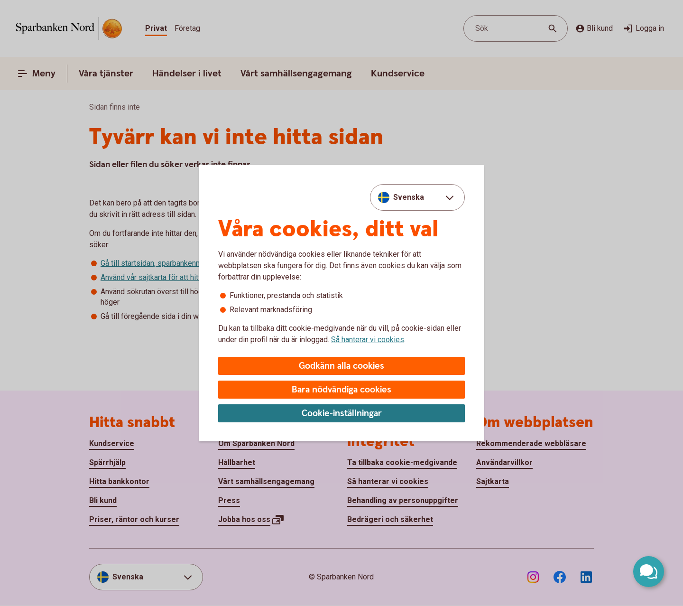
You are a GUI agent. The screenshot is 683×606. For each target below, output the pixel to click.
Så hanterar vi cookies (367, 339)
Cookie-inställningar (342, 414)
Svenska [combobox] (408, 197)
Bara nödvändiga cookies (341, 390)
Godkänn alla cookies (341, 366)
